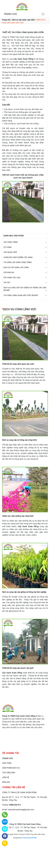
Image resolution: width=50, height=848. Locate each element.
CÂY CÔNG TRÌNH (10, 242)
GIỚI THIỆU (7, 763)
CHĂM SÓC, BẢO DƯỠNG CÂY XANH (18, 257)
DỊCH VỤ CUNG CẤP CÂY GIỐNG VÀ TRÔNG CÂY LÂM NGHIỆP (24, 289)
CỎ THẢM (7, 247)
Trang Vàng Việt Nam (29, 838)
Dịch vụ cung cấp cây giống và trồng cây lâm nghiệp (24, 592)
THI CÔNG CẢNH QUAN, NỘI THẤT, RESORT (20, 295)
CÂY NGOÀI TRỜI (10, 252)
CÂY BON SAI (8, 272)
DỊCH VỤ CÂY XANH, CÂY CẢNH (16, 267)
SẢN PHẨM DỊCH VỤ (11, 768)
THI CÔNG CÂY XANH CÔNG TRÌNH (17, 262)
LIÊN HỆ (5, 777)
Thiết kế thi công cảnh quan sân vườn (18, 364)
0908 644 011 (15, 805)
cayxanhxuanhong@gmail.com (21, 809)
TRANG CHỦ (10, 14)
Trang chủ (6, 20)
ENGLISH (6, 782)
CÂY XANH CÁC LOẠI (11, 277)
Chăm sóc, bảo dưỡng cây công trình (17, 516)
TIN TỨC (6, 282)
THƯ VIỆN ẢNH (8, 773)
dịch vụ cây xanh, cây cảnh (23, 20)
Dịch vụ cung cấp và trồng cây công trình (19, 440)
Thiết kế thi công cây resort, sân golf (17, 668)
